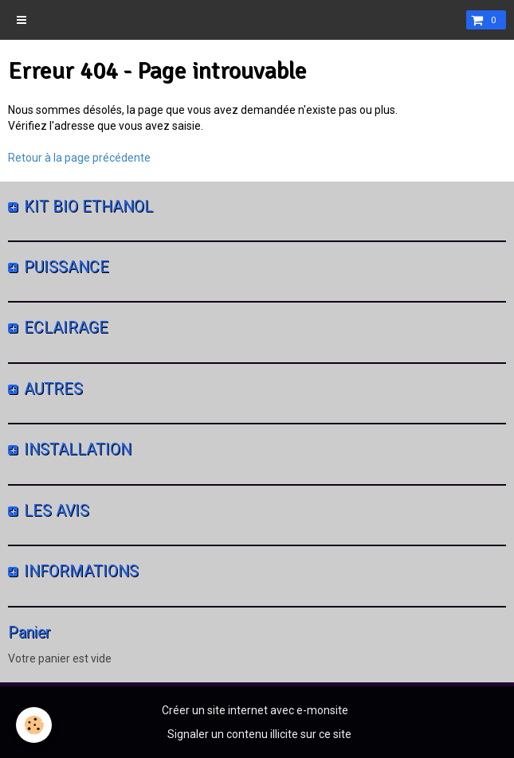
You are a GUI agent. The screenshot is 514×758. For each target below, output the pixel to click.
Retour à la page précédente (79, 157)
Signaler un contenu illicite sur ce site (259, 734)
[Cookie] (34, 725)
